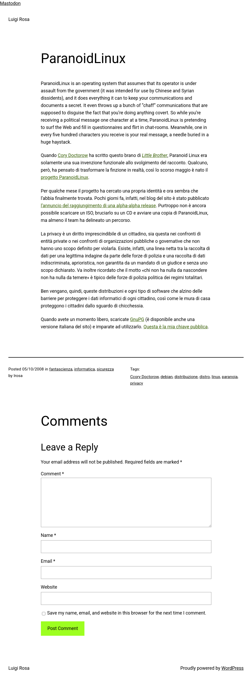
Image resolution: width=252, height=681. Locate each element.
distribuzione (186, 376)
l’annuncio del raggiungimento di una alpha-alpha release (98, 205)
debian (166, 376)
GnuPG (137, 319)
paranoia (230, 376)
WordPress (232, 668)
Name (48, 535)
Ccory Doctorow (144, 376)
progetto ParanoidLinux (64, 177)
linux (216, 376)
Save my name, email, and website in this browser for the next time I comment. (126, 613)
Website (49, 587)
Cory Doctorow (73, 155)
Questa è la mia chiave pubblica (175, 326)
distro (205, 376)
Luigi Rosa (18, 19)
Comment (52, 473)
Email (48, 561)
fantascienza (60, 369)
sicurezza (105, 369)
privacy (136, 383)
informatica (84, 369)
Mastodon (10, 3)
